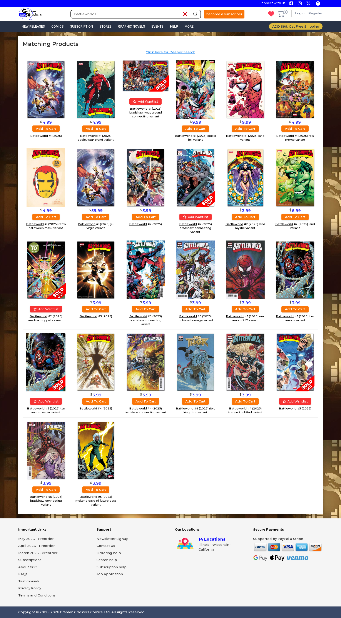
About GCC (27, 567)
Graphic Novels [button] (131, 26)
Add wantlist (145, 102)
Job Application (110, 574)
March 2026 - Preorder (38, 553)
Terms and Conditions (36, 595)
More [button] (188, 26)
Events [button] (157, 26)
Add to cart (46, 129)
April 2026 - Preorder (36, 546)
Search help (107, 560)
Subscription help (112, 567)
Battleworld (39, 135)
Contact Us (106, 546)
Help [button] (174, 26)
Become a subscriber (224, 14)
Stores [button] (105, 26)
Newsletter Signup (113, 539)
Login (300, 13)
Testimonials (29, 581)
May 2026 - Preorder (36, 539)
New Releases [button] (33, 26)
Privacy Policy (29, 588)
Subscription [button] (81, 26)
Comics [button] (57, 26)
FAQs (22, 574)
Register (315, 13)
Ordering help (109, 553)
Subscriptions (29, 560)
